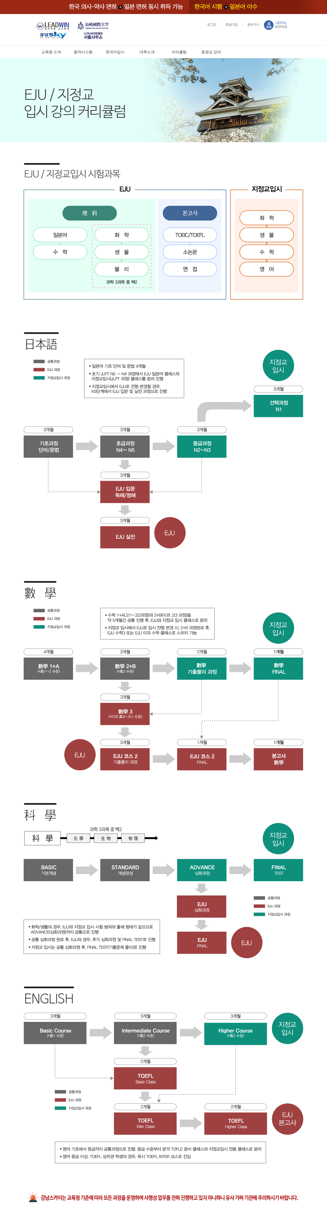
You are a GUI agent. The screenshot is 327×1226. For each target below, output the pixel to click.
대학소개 (147, 52)
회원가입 (232, 24)
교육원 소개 (51, 52)
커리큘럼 (179, 52)
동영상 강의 (211, 52)
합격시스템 (83, 52)
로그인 (211, 24)
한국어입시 (115, 52)
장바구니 (253, 24)
